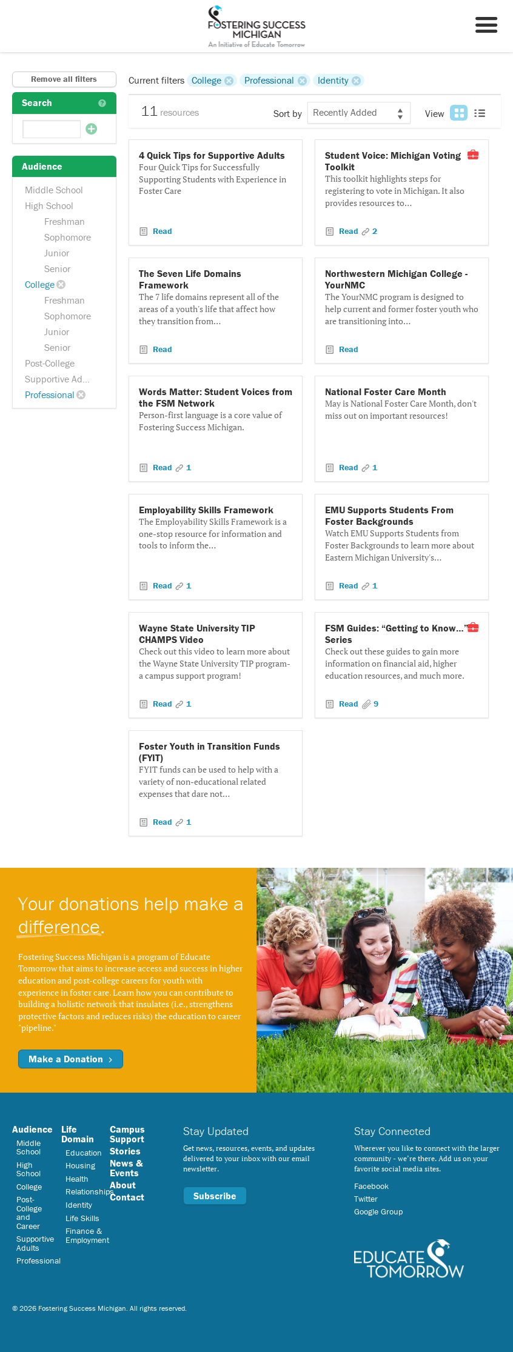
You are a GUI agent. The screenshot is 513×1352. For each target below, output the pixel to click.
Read (161, 230)
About (123, 1185)
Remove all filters (64, 78)
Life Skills (82, 1218)
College (40, 284)
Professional (50, 394)
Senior (57, 268)
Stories (125, 1151)
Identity (333, 80)
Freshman (64, 221)
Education (83, 1152)
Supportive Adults (61, 379)
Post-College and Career (29, 1212)
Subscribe (214, 1196)
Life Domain (77, 1134)
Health (77, 1178)
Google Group (378, 1211)
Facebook (371, 1186)
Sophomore (67, 237)
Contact (127, 1197)
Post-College (50, 363)
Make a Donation (71, 1059)
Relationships (89, 1191)
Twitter (366, 1198)
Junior (56, 253)
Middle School (54, 190)
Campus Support (127, 1134)
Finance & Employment (87, 1235)
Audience (32, 1129)
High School (49, 205)
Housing (80, 1165)
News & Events (126, 1168)
